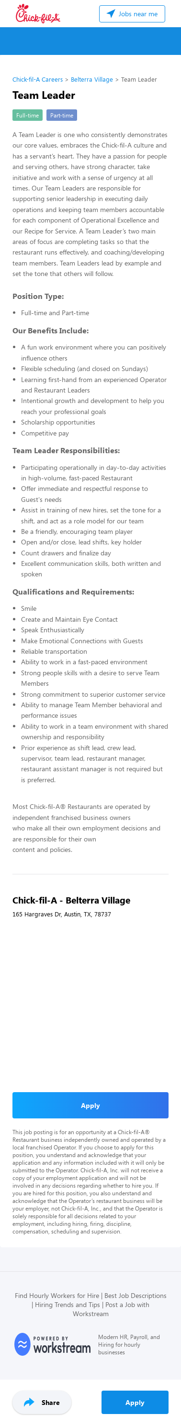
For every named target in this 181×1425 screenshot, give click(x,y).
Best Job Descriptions (135, 1295)
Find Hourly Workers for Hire (57, 1295)
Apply (135, 1402)
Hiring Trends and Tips (67, 1304)
